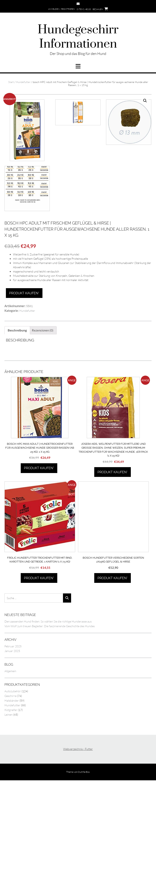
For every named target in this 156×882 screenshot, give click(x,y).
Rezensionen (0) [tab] (42, 431)
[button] (78, 66)
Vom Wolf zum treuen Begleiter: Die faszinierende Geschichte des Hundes (49, 727)
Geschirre (10, 797)
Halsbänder (11, 802)
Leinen (8, 816)
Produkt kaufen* (24, 394)
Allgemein (10, 772)
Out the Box (84, 873)
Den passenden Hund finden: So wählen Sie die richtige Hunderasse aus (48, 722)
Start (11, 82)
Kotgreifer (10, 811)
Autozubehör (12, 792)
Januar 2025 (12, 752)
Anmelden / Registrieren (61, 9)
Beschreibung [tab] (17, 431)
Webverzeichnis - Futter (78, 850)
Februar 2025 (13, 747)
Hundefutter (23, 82)
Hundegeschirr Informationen (78, 37)
